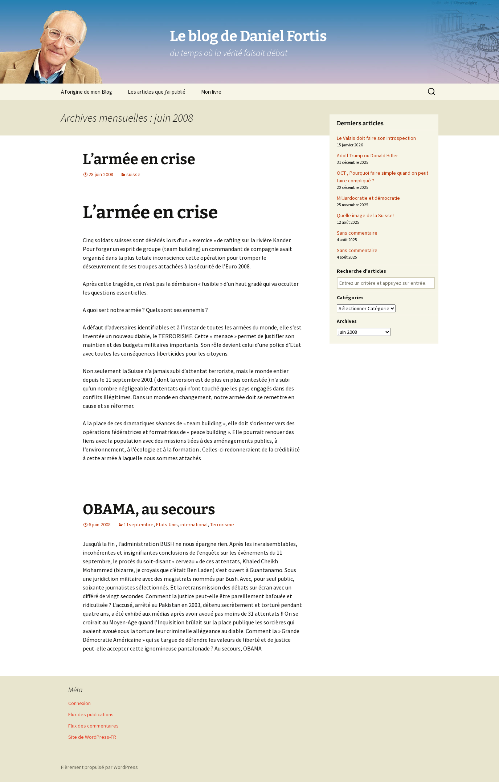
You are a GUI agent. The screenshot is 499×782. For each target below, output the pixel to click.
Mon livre (211, 91)
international (194, 524)
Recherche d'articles (361, 271)
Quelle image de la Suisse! (365, 215)
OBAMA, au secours (149, 509)
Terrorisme (222, 524)
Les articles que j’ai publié (156, 91)
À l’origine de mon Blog (86, 91)
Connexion (79, 703)
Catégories (350, 297)
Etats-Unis (167, 524)
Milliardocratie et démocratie (368, 198)
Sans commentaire (357, 233)
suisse (133, 174)
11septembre (139, 524)
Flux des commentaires (93, 725)
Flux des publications (91, 714)
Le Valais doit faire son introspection (376, 138)
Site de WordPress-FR (92, 737)
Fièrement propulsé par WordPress (99, 767)
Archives (347, 321)
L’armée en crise (139, 159)
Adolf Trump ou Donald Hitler (367, 155)
